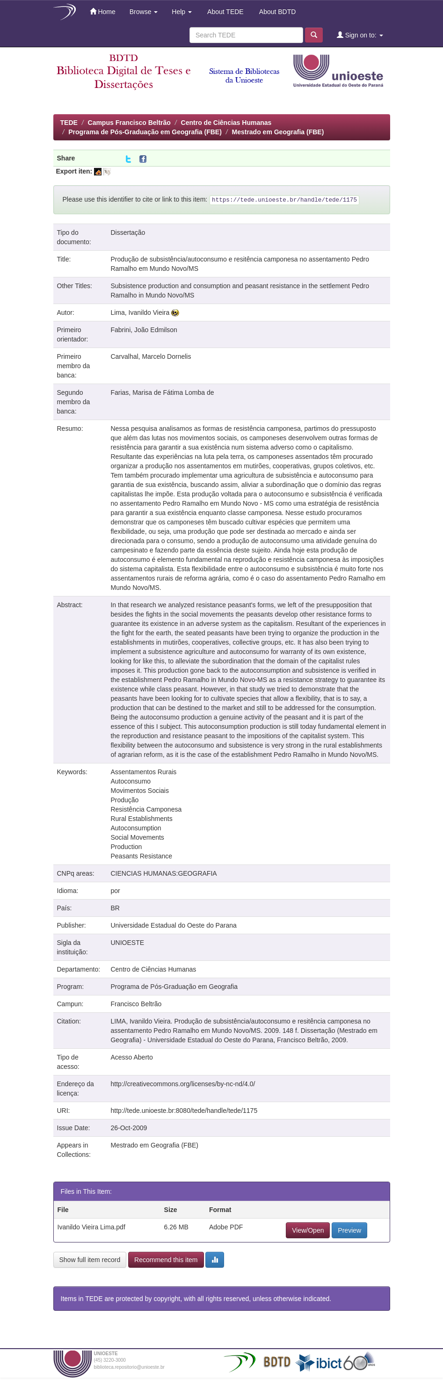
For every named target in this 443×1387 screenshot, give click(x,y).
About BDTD (277, 11)
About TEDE (225, 11)
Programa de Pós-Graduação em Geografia (174, 986)
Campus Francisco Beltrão (129, 122)
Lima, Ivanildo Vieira (139, 312)
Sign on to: (360, 35)
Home (103, 11)
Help (182, 11)
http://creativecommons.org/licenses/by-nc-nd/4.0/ (182, 1084)
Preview (349, 1230)
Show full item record (90, 1260)
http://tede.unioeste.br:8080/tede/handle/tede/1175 (183, 1110)
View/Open (308, 1230)
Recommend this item (165, 1260)
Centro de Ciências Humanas (226, 122)
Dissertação (127, 232)
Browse (144, 11)
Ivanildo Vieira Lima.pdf (91, 1227)
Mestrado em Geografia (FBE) (278, 132)
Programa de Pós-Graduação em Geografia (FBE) (145, 132)
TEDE (69, 122)
